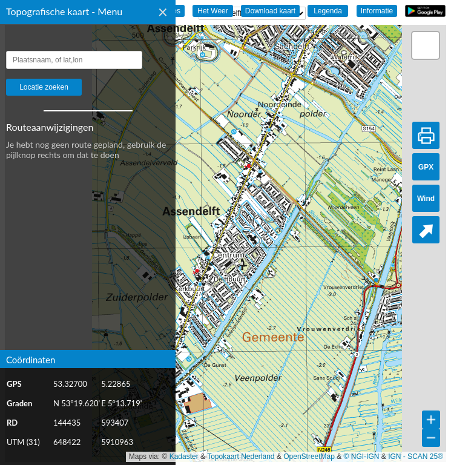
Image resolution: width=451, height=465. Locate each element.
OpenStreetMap (309, 456)
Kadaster (184, 456)
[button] (425, 45)
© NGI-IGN (362, 456)
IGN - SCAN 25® (415, 456)
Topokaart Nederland (240, 456)
